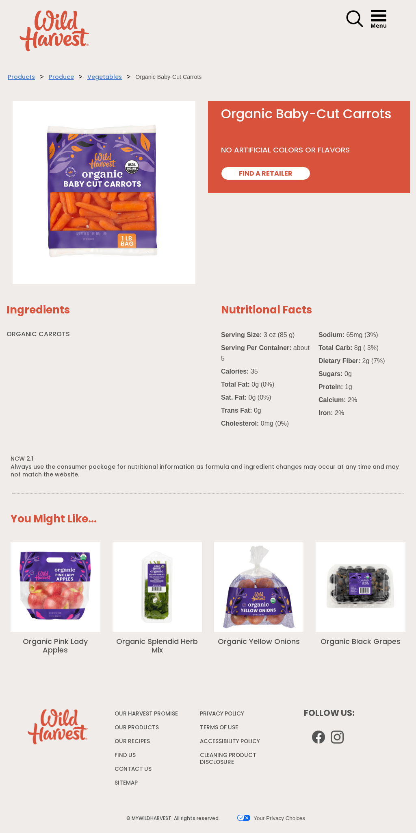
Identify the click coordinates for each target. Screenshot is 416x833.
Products (21, 77)
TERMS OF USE (220, 729)
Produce (61, 77)
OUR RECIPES (132, 741)
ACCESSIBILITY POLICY (231, 743)
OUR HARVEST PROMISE (146, 714)
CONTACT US (133, 769)
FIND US (125, 755)
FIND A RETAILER (265, 174)
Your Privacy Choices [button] (271, 818)
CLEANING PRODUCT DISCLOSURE (228, 760)
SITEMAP (126, 783)
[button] (355, 26)
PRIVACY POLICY (223, 715)
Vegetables (104, 77)
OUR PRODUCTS (137, 728)
